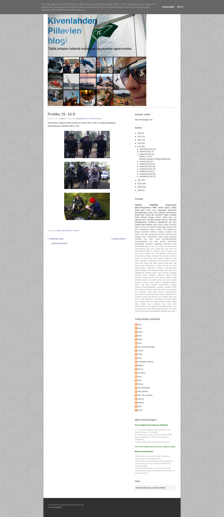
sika (152, 301)
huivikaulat (148, 273)
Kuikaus (160, 224)
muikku (174, 287)
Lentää (166, 224)
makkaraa (173, 285)
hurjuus (160, 273)
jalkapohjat (173, 273)
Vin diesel (158, 265)
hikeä (170, 270)
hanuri (149, 270)
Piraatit (137, 261)
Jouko (140, 354)
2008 (139, 190)
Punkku (58, 230)
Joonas (62, 119)
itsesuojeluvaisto (141, 213)
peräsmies (143, 294)
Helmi (155, 224)
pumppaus (138, 297)
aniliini (164, 217)
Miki (160, 256)
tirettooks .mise (171, 306)
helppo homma (164, 270)
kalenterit (168, 275)
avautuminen (151, 268)
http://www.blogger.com (144, 120)
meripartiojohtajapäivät (149, 287)
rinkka (142, 299)
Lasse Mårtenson (160, 253)
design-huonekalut (170, 268)
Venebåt (160, 263)
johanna (141, 399)
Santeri (141, 263)
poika (152, 294)
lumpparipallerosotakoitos (168, 282)
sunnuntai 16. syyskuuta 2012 (89, 119)
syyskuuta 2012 (145, 154)
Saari (136, 263)
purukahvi (155, 297)
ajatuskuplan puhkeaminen (167, 227)
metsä (147, 215)
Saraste (146, 263)
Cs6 (175, 248)
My (175, 224)
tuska (149, 309)
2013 (139, 143)
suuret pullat (166, 304)
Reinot (160, 261)
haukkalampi (155, 270)
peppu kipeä (163, 236)
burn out (172, 217)
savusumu (168, 299)
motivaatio (168, 287)
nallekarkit (173, 289)
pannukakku (142, 292)
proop (140, 410)
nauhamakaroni (152, 236)
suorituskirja (156, 304)
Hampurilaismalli (140, 251)
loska (174, 234)
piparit (148, 294)
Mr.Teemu (141, 373)
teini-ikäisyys (163, 306)
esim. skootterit (148, 220)
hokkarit (159, 229)
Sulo (151, 263)
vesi (146, 246)
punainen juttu (146, 297)
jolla (164, 229)
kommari (162, 277)
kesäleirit (152, 277)
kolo (174, 220)
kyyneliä (159, 280)
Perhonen (161, 258)
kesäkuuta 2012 (146, 166)
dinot (136, 229)
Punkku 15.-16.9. (145, 157)
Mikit (155, 207)
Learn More (168, 7)
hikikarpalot (162, 210)
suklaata (143, 304)
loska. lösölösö (155, 282)
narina (144, 236)
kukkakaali (138, 280)
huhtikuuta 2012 (146, 171)
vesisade (173, 215)
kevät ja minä (167, 220)
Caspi (173, 207)
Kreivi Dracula (141, 217)
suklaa (166, 215)
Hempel (148, 251)
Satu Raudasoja (144, 388)
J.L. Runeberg (155, 251)
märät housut (165, 289)
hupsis (155, 273)
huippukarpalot (139, 273)
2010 (139, 184)
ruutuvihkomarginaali (169, 239)
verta (136, 311)
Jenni (174, 251)
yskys (173, 311)
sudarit (137, 304)
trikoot (75, 230)
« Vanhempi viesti (55, 239)
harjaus (152, 229)
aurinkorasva (171, 213)
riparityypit (148, 299)
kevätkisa (168, 232)
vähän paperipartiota (154, 311)
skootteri (161, 301)
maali (142, 285)
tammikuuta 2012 (146, 176)
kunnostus (161, 234)
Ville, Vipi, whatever (145, 395)
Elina (140, 328)
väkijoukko (164, 311)
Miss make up (166, 256)
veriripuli (173, 309)
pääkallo (165, 297)
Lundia (171, 224)
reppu (151, 239)
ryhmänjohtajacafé (141, 241)
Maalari (148, 256)
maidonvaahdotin (163, 285)
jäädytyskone (171, 229)
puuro (160, 297)
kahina (145, 275)
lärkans (137, 285)
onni (136, 292)
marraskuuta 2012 (146, 149)
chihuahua (160, 268)
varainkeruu (168, 244)
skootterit (159, 215)
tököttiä (153, 309)
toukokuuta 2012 (146, 169)
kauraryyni (138, 277)
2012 (139, 147)
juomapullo (138, 275)
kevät (160, 207)
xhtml (169, 311)
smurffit (174, 301)
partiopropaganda (171, 292)
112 (150, 246)
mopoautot (160, 287)
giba (143, 215)
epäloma (138, 220)
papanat (149, 292)
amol (170, 265)
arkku (174, 265)
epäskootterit (144, 229)
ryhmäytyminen (159, 299)
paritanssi (161, 292)
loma (137, 210)
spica (167, 207)
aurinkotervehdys (140, 268)
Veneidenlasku (149, 265)
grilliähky (143, 270)
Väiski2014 (154, 227)
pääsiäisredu (162, 222)
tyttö (143, 225)
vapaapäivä (158, 244)
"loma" (148, 210)
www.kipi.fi (57, 507)
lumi (143, 210)
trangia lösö (138, 309)
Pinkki (174, 258)
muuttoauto (148, 289)
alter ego (165, 265)
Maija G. (141, 365)
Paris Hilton (153, 258)
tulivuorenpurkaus (143, 207)
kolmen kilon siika (141, 234)
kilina (157, 277)
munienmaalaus (140, 289)
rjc (153, 299)
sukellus (138, 225)
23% (152, 246)
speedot (162, 241)
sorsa (156, 241)
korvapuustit (153, 234)
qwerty (170, 297)
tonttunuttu (149, 244)
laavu (164, 280)
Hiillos (140, 339)
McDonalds (154, 256)
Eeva (140, 325)
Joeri (136, 253)
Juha (152, 253)
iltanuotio (166, 273)
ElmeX (140, 332)
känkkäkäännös (141, 222)
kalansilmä (160, 275)
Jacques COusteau (166, 251)
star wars (172, 222)
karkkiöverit (145, 232)
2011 (139, 180)
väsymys (149, 225)
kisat (174, 232)
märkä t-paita (157, 289)
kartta (174, 275)
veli (169, 309)
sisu (150, 241)
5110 (156, 246)
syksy (138, 204)
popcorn (156, 294)
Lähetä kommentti (59, 243)
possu (162, 294)
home (174, 270)
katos (151, 213)
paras (155, 292)
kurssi (150, 280)
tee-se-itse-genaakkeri (151, 306)
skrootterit (168, 301)
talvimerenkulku (139, 306)
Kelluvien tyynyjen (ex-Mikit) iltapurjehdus (155, 159)
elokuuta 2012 (145, 162)
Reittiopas (67, 230)
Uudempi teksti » (118, 239)
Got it (180, 7)
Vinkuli (158, 217)
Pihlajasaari (168, 258)
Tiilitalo (155, 263)
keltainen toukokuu (157, 232)
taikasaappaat (139, 244)
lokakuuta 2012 (145, 152)
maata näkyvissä (151, 285)
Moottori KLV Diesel (141, 258)
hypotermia (172, 210)
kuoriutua (145, 280)
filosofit (137, 215)
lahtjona (141, 403)
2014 (139, 140)
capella (153, 204)
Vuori (148, 227)
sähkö (174, 304)
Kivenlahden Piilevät (145, 362)
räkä (152, 215)
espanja (158, 220)
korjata (168, 277)
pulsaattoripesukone (170, 294)
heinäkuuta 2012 (146, 164)
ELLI (154, 210)
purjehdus (138, 239)
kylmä (154, 280)
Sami (140, 380)
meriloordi (138, 287)
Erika (140, 336)
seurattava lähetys (144, 301)
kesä (155, 213)
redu (145, 239)
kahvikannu (152, 275)
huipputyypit (170, 205)
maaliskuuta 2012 (146, 174)
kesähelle (145, 277)
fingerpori (138, 270)
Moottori (173, 256)
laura (168, 280)
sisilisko (156, 301)
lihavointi (169, 234)
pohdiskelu (172, 236)
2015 (139, 137)
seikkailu (162, 213)
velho (166, 309)
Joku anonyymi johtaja (146, 347)
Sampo (140, 384)
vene (174, 244)
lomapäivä (145, 282)
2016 (139, 133)
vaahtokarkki (160, 309)
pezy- (140, 406)
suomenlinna (172, 241)
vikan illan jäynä (143, 311)
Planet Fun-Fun (140, 227)
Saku (140, 377)
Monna (140, 369)
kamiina (137, 232)
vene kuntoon (139, 246)
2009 (139, 187)
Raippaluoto (143, 261)
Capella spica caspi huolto (164, 248)
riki (139, 299)
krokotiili (173, 277)
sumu (149, 304)
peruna (137, 294)
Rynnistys (173, 261)
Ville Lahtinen (143, 391)
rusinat (157, 239)
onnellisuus (152, 222)
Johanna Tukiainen (145, 253)
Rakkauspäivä (153, 261)
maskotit (138, 236)
